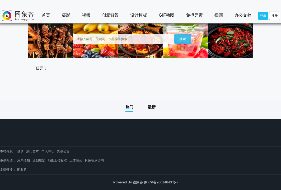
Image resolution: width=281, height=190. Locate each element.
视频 (86, 15)
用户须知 (23, 160)
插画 (218, 15)
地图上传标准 (57, 160)
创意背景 (110, 15)
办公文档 (243, 15)
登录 (263, 15)
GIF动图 (166, 15)
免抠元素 (194, 15)
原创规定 (38, 160)
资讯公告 (63, 151)
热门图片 (32, 151)
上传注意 (75, 160)
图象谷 (22, 170)
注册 (274, 15)
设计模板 (138, 15)
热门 (129, 107)
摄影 (66, 15)
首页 (46, 15)
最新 (152, 107)
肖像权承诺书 (94, 160)
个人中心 (47, 151)
